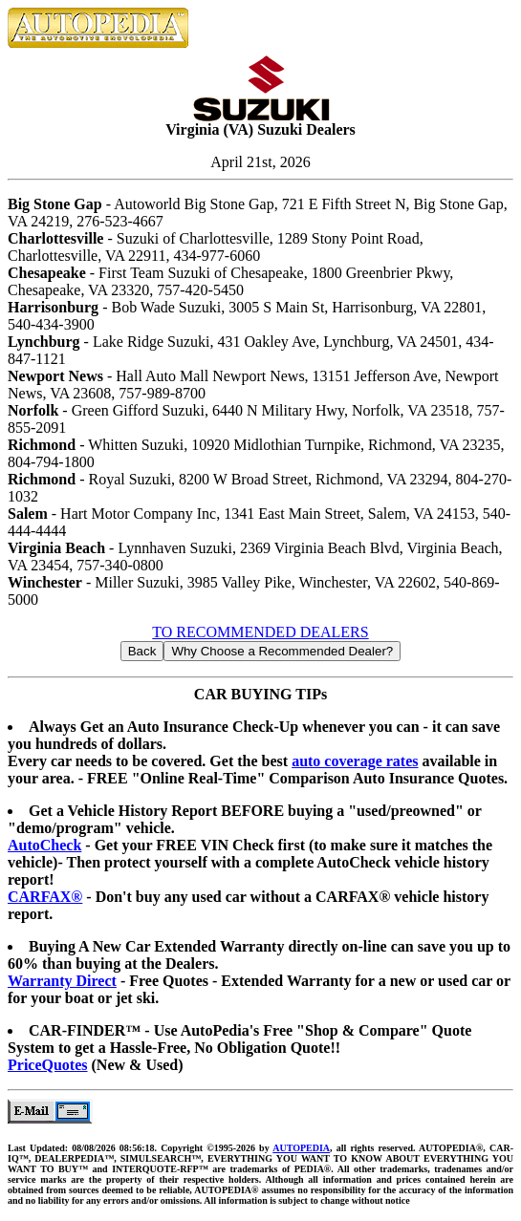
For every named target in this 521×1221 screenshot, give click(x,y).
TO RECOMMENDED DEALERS (260, 632)
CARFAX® (45, 897)
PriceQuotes (48, 1065)
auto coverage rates (355, 761)
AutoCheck (44, 845)
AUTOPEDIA (301, 1148)
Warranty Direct (62, 981)
